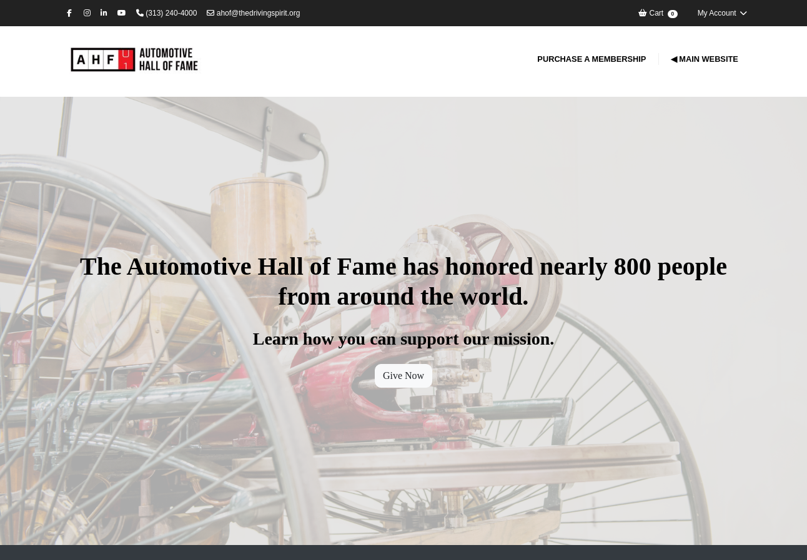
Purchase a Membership (591, 59)
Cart (657, 13)
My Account (723, 13)
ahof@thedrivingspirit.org (253, 13)
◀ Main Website (704, 59)
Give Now (403, 375)
